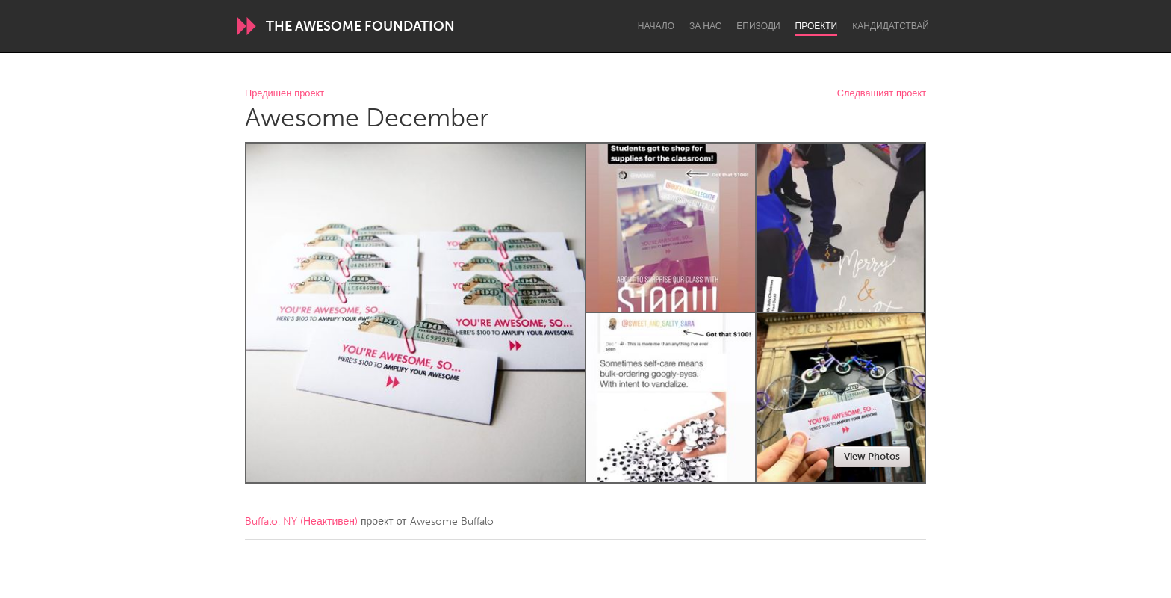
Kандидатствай (890, 26)
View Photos (872, 456)
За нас (705, 26)
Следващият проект (881, 94)
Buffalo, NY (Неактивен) (301, 521)
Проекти (816, 26)
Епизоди (758, 26)
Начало (656, 26)
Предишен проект (284, 94)
